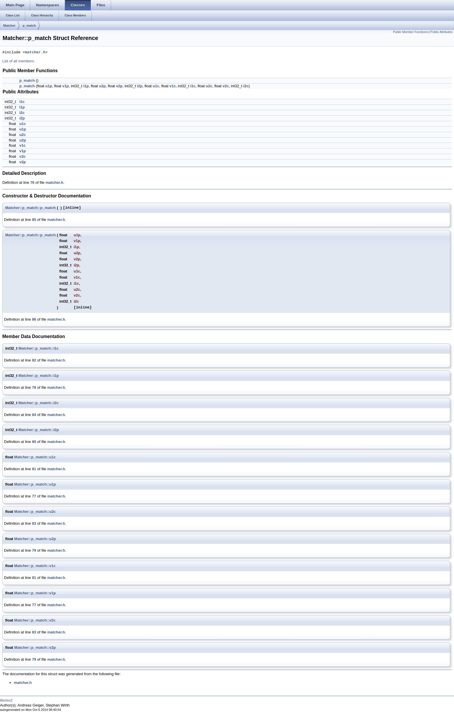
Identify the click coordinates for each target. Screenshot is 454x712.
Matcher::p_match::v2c (34, 620)
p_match (29, 25)
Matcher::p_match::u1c (35, 457)
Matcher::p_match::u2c (35, 511)
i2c (246, 86)
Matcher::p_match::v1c (34, 566)
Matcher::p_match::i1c (39, 348)
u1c (156, 86)
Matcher (9, 25)
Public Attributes (442, 32)
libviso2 (6, 700)
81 (34, 469)
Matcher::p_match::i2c (39, 403)
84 (34, 415)
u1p (48, 86)
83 (34, 523)
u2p (102, 86)
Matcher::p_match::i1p (39, 375)
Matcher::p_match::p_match (30, 208)
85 (34, 219)
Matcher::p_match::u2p (35, 539)
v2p (119, 86)
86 (34, 319)
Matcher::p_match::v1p (35, 593)
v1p (65, 86)
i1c (193, 86)
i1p (86, 86)
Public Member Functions (410, 32)
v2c (226, 86)
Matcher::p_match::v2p (35, 647)
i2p (139, 86)
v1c (172, 86)
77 (34, 496)
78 (34, 387)
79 (34, 550)
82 (34, 360)
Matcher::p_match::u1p (35, 484)
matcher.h (35, 52)
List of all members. (18, 61)
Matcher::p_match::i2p (39, 430)
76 (32, 182)
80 (34, 441)
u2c (209, 86)
